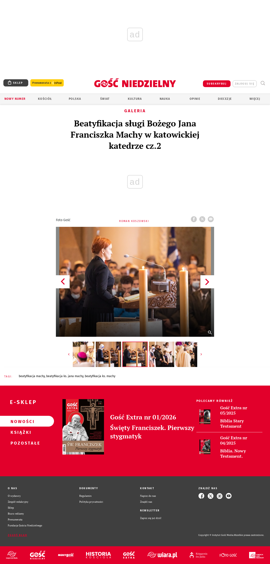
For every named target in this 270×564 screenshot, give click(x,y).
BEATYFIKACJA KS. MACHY (100, 376)
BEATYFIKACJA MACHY (32, 376)
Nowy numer (15, 99)
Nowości (20, 421)
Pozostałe (20, 443)
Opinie (195, 99)
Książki (20, 432)
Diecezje (225, 99)
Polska (75, 99)
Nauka (165, 99)
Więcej (255, 99)
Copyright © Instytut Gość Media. (216, 535)
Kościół (45, 99)
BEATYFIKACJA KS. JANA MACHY (64, 376)
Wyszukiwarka (263, 83)
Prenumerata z (47, 83)
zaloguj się (244, 83)
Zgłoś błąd (17, 535)
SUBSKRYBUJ (217, 83)
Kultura (135, 99)
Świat (105, 99)
